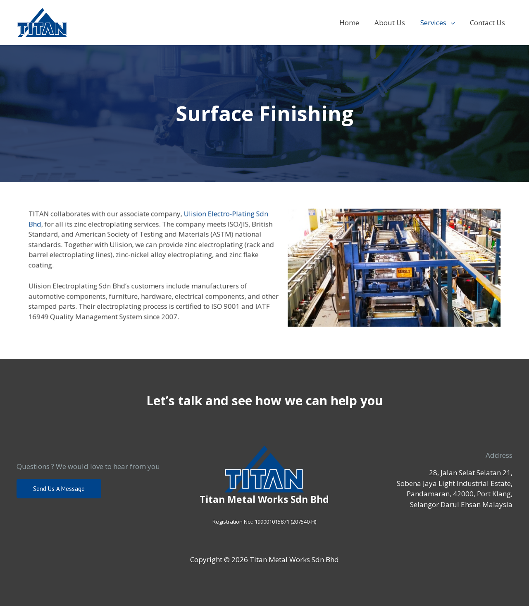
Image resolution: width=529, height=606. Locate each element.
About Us (392, 22)
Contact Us (487, 22)
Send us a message (59, 489)
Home (353, 22)
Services (435, 22)
